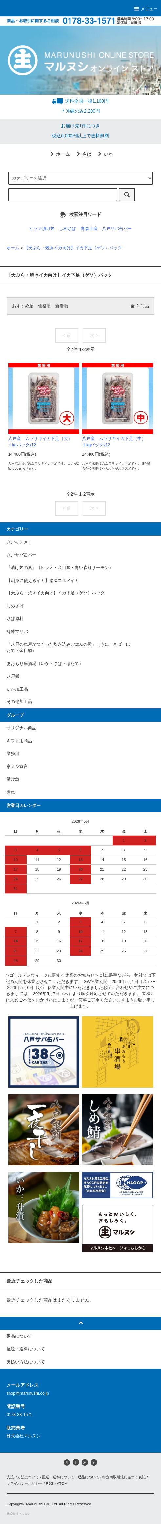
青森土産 (89, 228)
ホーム (59, 154)
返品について (88, 1477)
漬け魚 (13, 779)
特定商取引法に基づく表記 (124, 1477)
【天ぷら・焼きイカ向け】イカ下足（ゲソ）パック (73, 248)
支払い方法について (23, 1477)
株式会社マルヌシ (18, 1513)
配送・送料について (58, 1477)
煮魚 (11, 792)
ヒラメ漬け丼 (42, 228)
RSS (49, 1483)
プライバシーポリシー (25, 1483)
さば (82, 154)
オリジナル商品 (21, 728)
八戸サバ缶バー (117, 228)
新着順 (61, 306)
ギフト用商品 (19, 741)
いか (104, 154)
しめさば (67, 228)
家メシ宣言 (17, 766)
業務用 (13, 753)
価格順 (44, 306)
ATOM (62, 1483)
